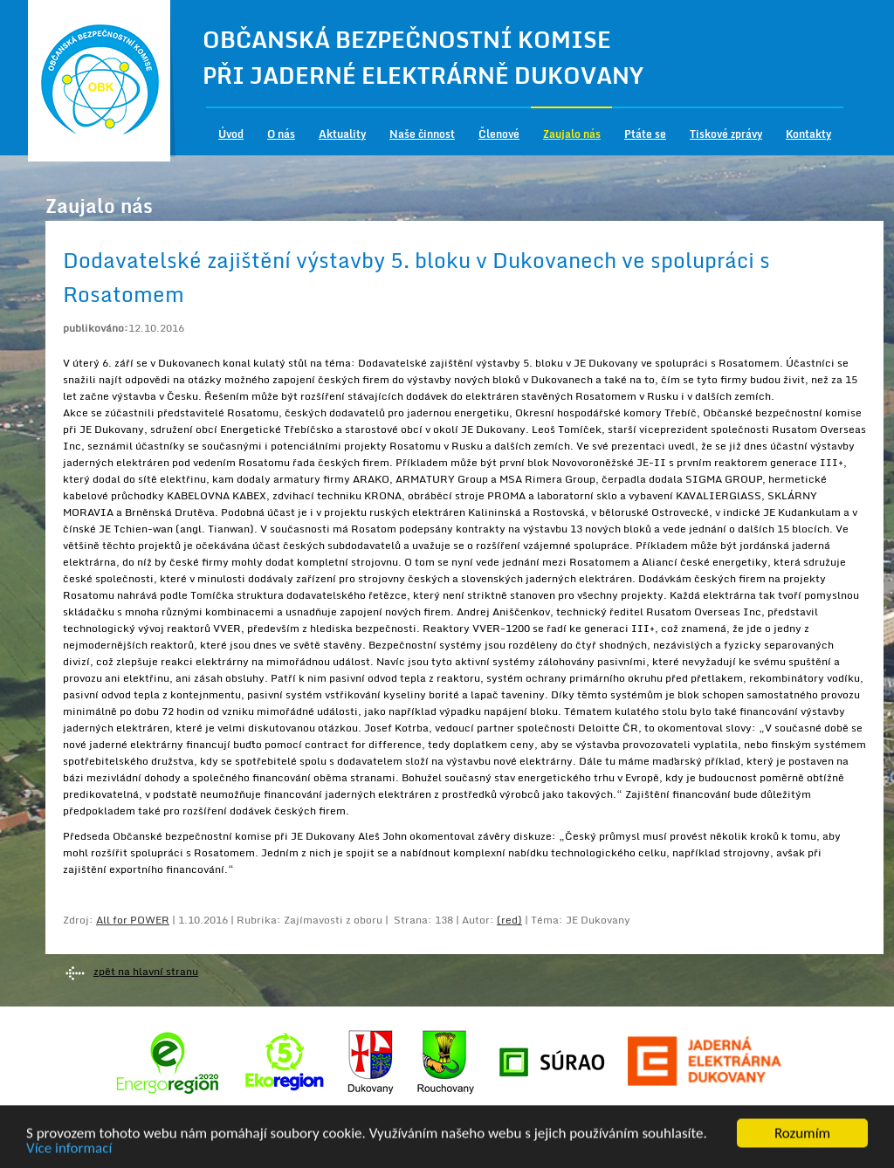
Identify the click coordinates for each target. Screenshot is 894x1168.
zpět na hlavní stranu (145, 971)
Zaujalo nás (572, 134)
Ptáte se (645, 134)
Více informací (69, 1151)
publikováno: (95, 327)
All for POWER (132, 919)
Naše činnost (422, 134)
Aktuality (342, 134)
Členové (498, 134)
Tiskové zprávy (726, 134)
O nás (281, 134)
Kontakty (808, 134)
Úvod (231, 134)
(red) (509, 919)
